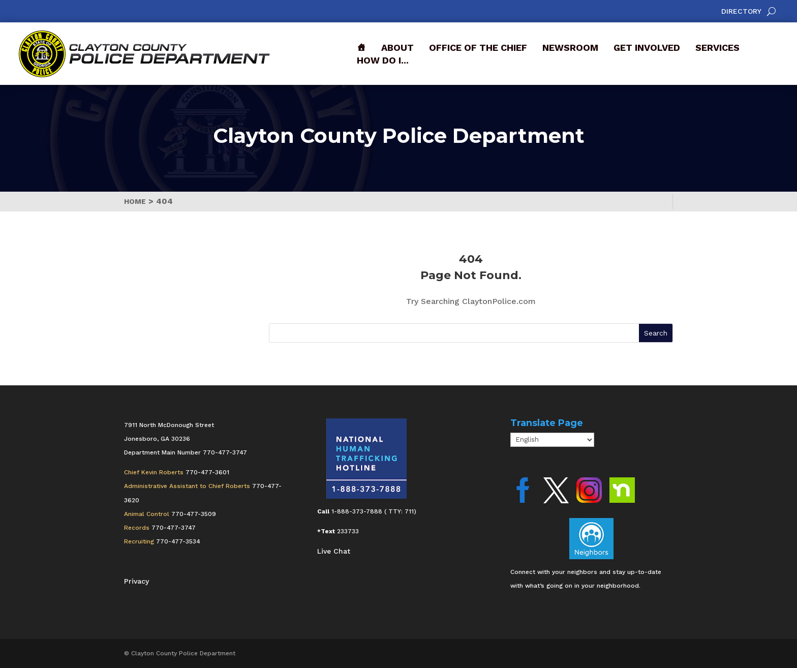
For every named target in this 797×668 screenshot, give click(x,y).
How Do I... (383, 60)
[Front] (361, 47)
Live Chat (333, 551)
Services (717, 47)
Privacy (136, 581)
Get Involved (647, 47)
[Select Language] (552, 440)
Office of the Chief (478, 47)
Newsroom (570, 47)
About (397, 47)
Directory (741, 11)
